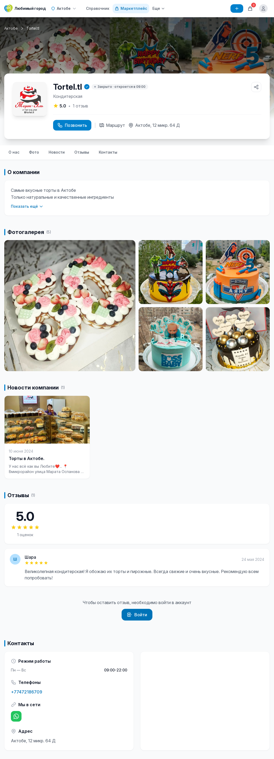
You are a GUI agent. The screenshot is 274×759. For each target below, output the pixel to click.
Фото (34, 152)
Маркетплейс (131, 8)
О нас (13, 152)
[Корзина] (250, 8)
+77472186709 (26, 692)
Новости (57, 152)
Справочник (97, 8)
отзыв (80, 106)
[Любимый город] (25, 8)
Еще (158, 8)
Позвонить (72, 125)
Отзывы (81, 152)
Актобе (11, 28)
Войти (137, 614)
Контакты (108, 152)
